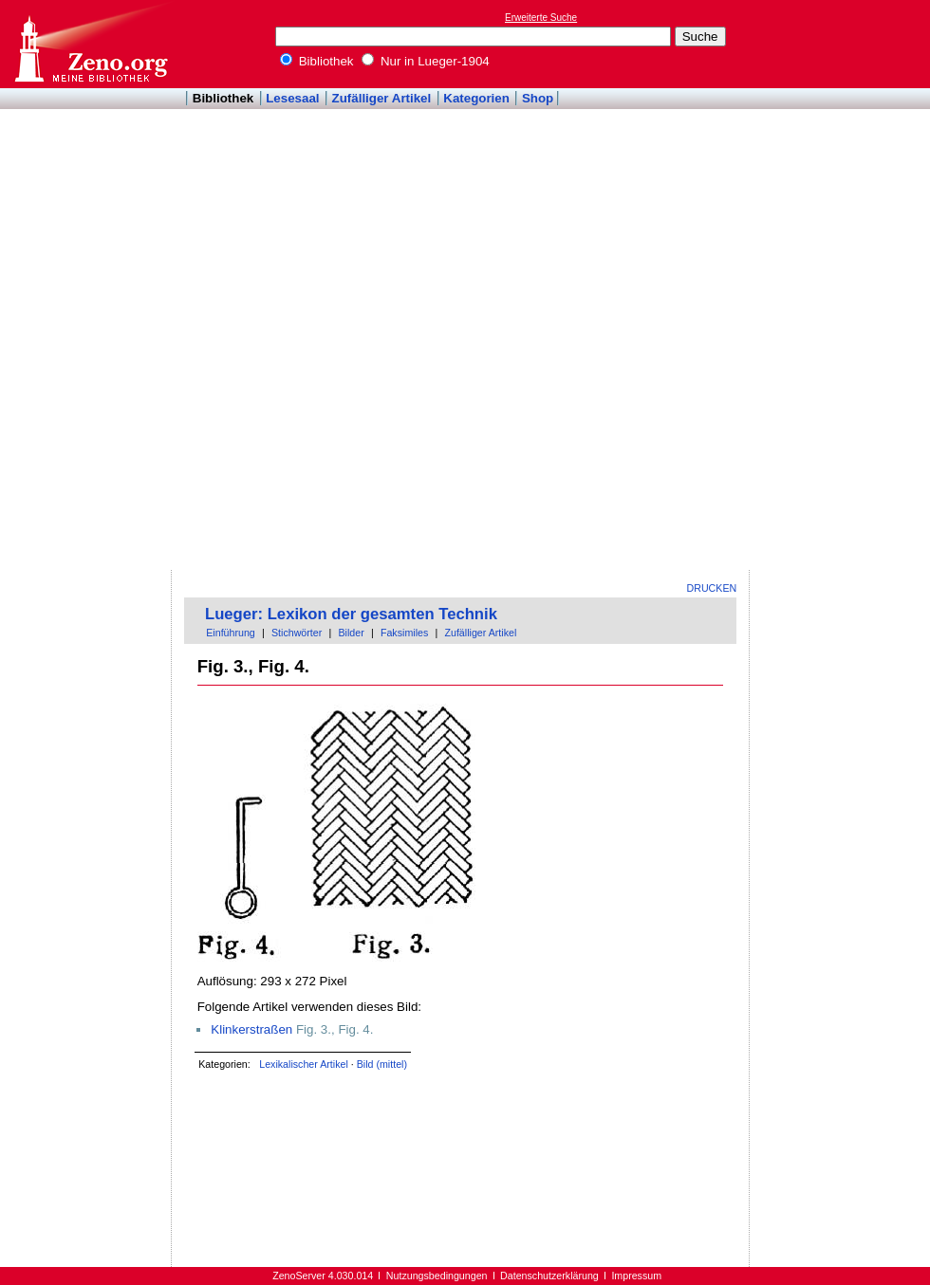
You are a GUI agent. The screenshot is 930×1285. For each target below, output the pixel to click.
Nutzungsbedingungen (437, 1275)
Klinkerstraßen (251, 1029)
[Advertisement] (833, 285)
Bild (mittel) (382, 1064)
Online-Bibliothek (90, 44)
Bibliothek (317, 61)
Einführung (230, 632)
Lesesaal (292, 98)
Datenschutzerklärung (549, 1275)
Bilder (350, 632)
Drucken (712, 588)
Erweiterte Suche (541, 17)
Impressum (636, 1275)
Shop (537, 98)
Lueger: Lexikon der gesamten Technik (351, 614)
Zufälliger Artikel (382, 98)
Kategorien (476, 98)
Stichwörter (296, 632)
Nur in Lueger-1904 (426, 61)
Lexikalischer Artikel (303, 1064)
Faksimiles (404, 632)
